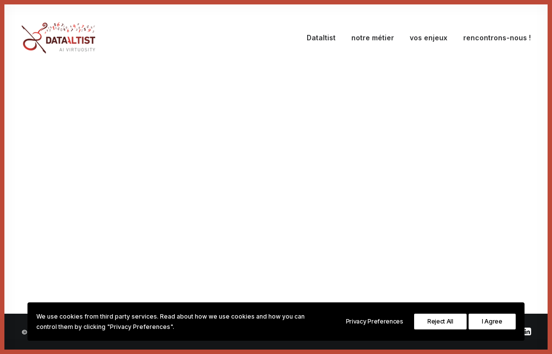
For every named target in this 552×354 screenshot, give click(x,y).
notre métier (372, 37)
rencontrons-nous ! (497, 37)
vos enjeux (428, 37)
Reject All (440, 321)
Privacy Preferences (374, 321)
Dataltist (321, 37)
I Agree (492, 321)
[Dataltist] (58, 38)
